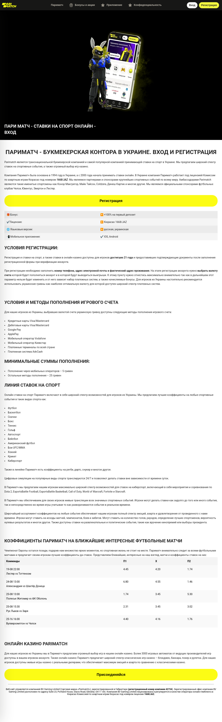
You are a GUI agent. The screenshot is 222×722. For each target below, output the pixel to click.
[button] (111, 72)
